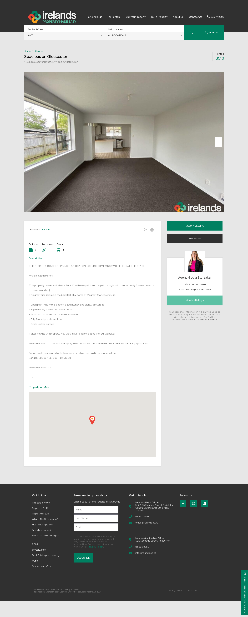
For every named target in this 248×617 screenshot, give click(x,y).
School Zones (39, 566)
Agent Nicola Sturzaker (195, 293)
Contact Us (195, 17)
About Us (178, 17)
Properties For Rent (41, 524)
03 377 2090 (217, 17)
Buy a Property (159, 17)
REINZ (35, 560)
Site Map (192, 606)
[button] (92, 436)
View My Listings (195, 316)
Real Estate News (41, 518)
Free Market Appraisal (43, 546)
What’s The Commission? (45, 535)
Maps (35, 576)
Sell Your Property (136, 17)
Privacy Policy (208, 335)
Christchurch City (41, 582)
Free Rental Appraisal (42, 540)
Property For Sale (40, 529)
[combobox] (64, 36)
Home (27, 51)
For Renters (114, 17)
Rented (39, 51)
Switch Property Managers (45, 551)
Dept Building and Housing (45, 571)
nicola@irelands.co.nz (198, 305)
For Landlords (94, 17)
